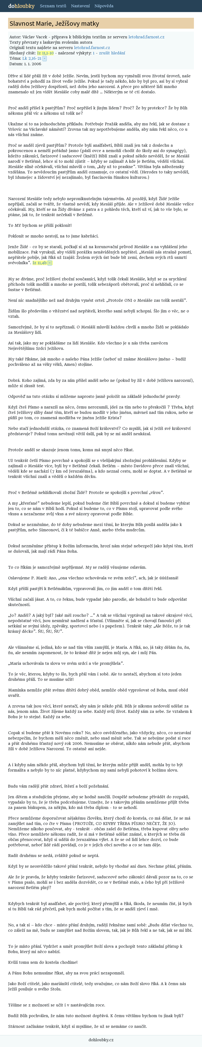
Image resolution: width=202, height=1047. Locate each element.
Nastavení (80, 6)
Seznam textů (53, 6)
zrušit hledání (112, 53)
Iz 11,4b (40, 263)
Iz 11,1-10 (45, 53)
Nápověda (103, 6)
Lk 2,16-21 (31, 58)
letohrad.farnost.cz (147, 37)
